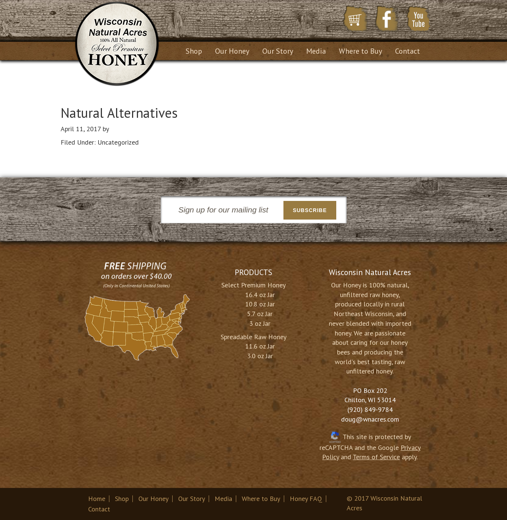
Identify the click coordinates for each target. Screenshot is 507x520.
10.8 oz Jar (260, 304)
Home (96, 498)
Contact (99, 509)
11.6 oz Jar (260, 346)
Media (223, 498)
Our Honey (153, 498)
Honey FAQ (306, 498)
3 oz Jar (259, 323)
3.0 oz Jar (260, 356)
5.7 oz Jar (260, 313)
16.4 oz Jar (260, 294)
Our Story (191, 498)
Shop (122, 498)
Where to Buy (261, 498)
